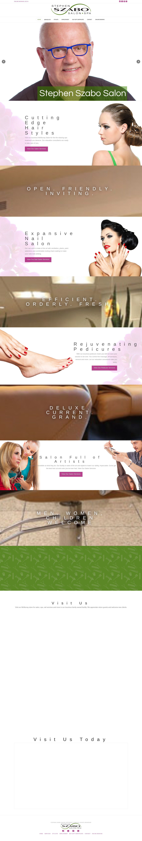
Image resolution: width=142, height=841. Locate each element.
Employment (64, 833)
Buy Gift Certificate (76, 833)
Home (41, 833)
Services (48, 833)
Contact (87, 833)
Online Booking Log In (21, 1)
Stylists (55, 833)
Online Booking (97, 833)
